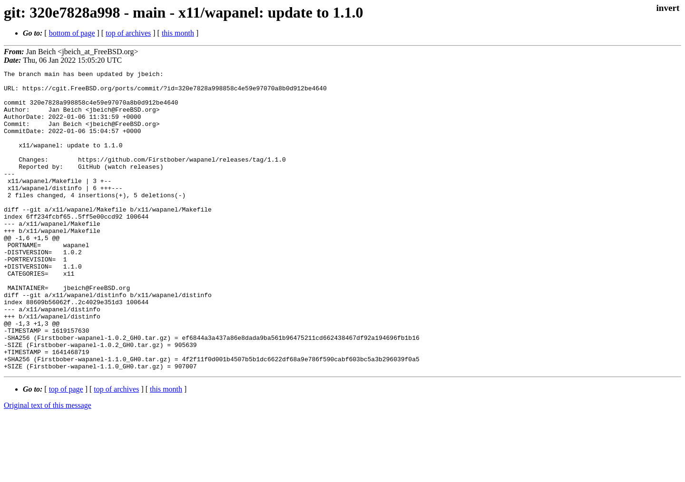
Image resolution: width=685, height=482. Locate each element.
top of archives (128, 33)
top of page (66, 449)
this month (178, 33)
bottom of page (72, 33)
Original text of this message (47, 465)
